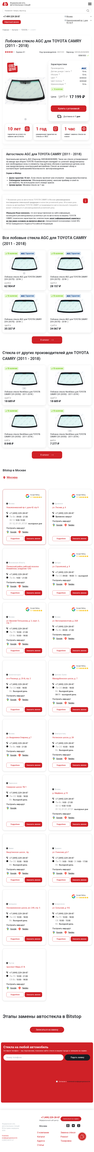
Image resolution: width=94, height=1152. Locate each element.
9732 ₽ (7, 440)
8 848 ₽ (9, 443)
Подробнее (15, 539)
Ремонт (64, 1136)
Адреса (41, 1141)
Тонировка (66, 1141)
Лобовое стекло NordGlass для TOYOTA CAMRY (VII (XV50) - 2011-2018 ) (22, 393)
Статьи (40, 1145)
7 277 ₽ (54, 443)
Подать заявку (77, 1057)
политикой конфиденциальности (78, 1081)
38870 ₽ (7, 325)
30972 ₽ (53, 283)
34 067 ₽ (55, 328)
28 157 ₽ (55, 286)
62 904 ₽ (9, 286)
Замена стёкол (68, 1132)
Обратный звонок (11, 22)
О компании (43, 1132)
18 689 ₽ (9, 401)
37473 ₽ (53, 325)
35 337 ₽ (9, 328)
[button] (12, 477)
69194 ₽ (7, 283)
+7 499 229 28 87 (11, 16)
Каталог (41, 1136)
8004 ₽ (53, 440)
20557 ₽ (7, 398)
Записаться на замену (47, 1029)
